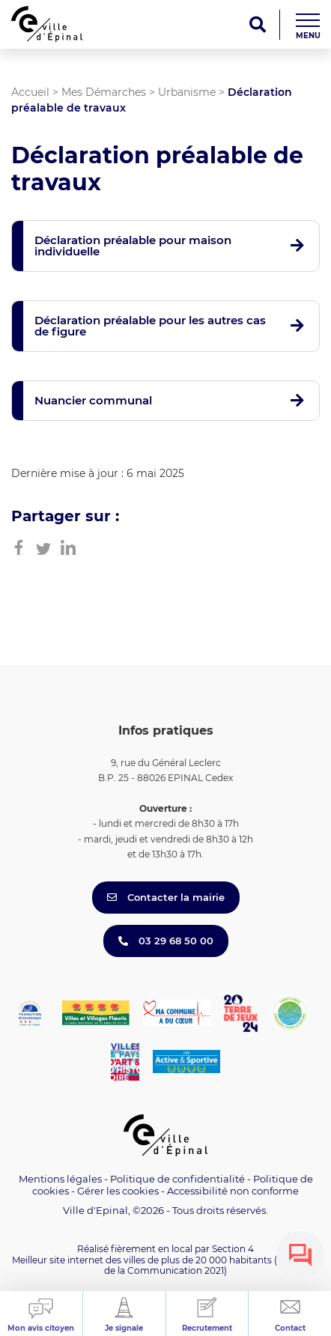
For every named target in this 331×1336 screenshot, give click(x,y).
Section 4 (233, 1248)
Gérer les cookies (118, 1191)
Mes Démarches (103, 92)
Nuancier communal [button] (93, 400)
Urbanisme (187, 92)
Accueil (30, 92)
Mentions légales (60, 1179)
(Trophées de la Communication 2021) (211, 1265)
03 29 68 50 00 (165, 941)
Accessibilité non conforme (233, 1191)
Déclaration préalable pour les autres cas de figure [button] (150, 325)
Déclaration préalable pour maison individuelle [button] (132, 245)
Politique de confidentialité (177, 1179)
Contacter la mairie (166, 897)
